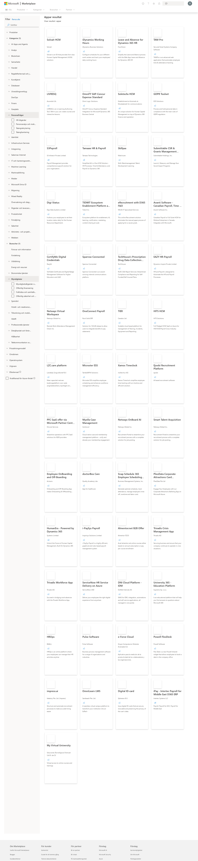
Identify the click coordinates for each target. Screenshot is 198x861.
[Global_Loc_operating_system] (7, 360)
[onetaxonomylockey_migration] (9, 190)
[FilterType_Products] (7, 32)
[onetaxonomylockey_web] (9, 237)
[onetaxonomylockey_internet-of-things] (9, 155)
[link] (61, 52)
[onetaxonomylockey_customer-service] (9, 79)
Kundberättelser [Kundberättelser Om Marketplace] (15, 859)
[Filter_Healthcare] (9, 301)
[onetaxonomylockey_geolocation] (9, 109)
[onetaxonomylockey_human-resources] (9, 115)
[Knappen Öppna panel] (8, 9)
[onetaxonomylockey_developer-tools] (9, 91)
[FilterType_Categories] (7, 38)
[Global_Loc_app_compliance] (7, 372)
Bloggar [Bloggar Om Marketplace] (12, 854)
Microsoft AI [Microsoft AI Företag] (103, 850)
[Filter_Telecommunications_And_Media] (9, 342)
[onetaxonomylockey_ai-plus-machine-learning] (9, 166)
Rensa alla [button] (16, 19)
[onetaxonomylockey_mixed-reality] (9, 196)
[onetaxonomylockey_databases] (9, 85)
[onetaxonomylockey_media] (9, 178)
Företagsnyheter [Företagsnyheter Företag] (135, 859)
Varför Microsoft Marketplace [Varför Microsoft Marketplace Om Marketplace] (19, 850)
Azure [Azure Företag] (101, 859)
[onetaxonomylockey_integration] (9, 149)
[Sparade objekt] (154, 3)
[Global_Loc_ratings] (7, 354)
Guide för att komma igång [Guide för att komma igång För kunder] (50, 854)
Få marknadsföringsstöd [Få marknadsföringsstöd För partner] (78, 859)
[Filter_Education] (9, 261)
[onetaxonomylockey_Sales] (9, 220)
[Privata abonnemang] (159, 3)
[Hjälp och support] (148, 3)
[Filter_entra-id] (9, 184)
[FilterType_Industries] (7, 243)
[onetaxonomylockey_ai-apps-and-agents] (9, 44)
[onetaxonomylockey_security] (9, 226)
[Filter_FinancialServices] (9, 273)
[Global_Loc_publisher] (7, 366)
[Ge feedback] (143, 3)
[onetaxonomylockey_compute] (9, 143)
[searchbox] (25, 25)
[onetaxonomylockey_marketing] (9, 172)
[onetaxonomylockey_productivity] (9, 214)
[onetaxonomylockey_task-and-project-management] (9, 231)
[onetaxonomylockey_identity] (9, 137)
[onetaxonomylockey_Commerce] (9, 68)
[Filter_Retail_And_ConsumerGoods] (9, 330)
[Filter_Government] (9, 279)
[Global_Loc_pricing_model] (7, 348)
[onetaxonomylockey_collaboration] (9, 62)
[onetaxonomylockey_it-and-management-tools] (9, 161)
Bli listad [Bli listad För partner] (74, 854)
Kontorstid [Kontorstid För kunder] (44, 850)
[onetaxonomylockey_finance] (9, 103)
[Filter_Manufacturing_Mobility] (9, 313)
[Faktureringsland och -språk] (173, 3)
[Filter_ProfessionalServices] (9, 324)
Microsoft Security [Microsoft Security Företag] (105, 854)
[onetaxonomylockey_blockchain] (9, 56)
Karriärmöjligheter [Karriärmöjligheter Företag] (136, 850)
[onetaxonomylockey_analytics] (9, 50)
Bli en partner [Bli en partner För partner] (75, 850)
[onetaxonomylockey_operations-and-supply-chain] (9, 208)
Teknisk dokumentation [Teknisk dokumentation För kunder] (48, 859)
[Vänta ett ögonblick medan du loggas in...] (190, 3)
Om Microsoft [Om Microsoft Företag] (134, 854)
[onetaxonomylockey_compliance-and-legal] (9, 73)
